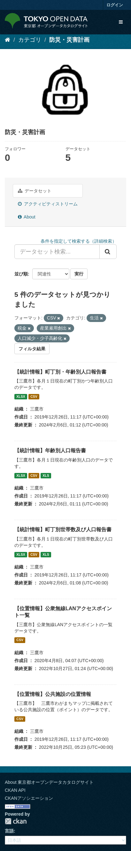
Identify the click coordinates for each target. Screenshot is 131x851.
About (26, 216)
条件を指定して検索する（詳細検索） (79, 241)
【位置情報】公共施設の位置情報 (52, 694)
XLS (45, 475)
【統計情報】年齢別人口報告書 (50, 450)
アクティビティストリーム (48, 203)
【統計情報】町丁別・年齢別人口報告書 (60, 372)
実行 (78, 273)
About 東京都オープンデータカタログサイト (49, 782)
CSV (33, 396)
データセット (34, 190)
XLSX (20, 396)
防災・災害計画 (69, 40)
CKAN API (15, 790)
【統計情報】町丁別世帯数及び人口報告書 (63, 529)
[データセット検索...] (57, 251)
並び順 (21, 273)
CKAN (16, 821)
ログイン (114, 5)
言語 (9, 830)
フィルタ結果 (32, 348)
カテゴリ (29, 40)
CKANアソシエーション (29, 798)
